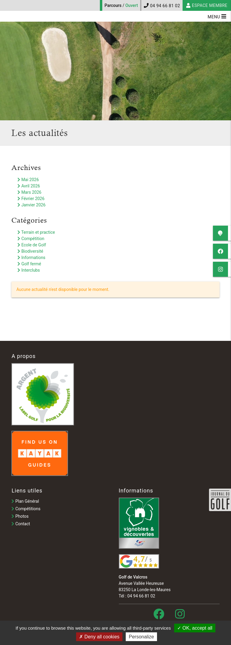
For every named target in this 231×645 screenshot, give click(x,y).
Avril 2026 (28, 186)
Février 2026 (30, 198)
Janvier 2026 (31, 204)
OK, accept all (194, 628)
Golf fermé (29, 263)
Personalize (141, 636)
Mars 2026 (29, 192)
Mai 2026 (28, 179)
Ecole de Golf (31, 244)
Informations (31, 257)
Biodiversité (30, 251)
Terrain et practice (36, 232)
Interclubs (28, 270)
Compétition (30, 238)
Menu (217, 16)
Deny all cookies (99, 636)
